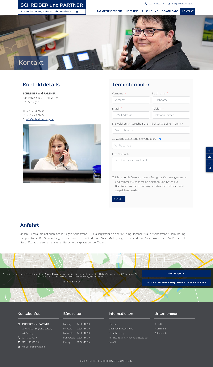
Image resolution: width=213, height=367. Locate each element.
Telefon (156, 108)
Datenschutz (160, 333)
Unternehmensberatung (121, 328)
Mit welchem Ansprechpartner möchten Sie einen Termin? (147, 123)
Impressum (160, 328)
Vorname (117, 93)
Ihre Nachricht (121, 154)
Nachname (159, 93)
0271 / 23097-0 (28, 337)
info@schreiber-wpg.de (180, 3)
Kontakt (158, 324)
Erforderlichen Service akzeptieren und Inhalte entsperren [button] (176, 282)
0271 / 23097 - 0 (154, 3)
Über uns (113, 324)
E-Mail (116, 108)
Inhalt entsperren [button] (176, 273)
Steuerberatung (117, 333)
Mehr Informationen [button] (71, 281)
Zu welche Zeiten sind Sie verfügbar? (134, 138)
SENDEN (118, 198)
